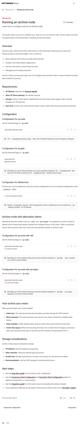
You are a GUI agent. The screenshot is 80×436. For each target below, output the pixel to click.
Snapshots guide (18, 384)
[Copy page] (68, 22)
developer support (69, 388)
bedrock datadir (31, 92)
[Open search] (70, 3)
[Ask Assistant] (74, 129)
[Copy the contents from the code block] (71, 129)
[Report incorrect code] (67, 129)
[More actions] (77, 3)
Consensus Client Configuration (24, 377)
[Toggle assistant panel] (74, 3)
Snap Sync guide (18, 373)
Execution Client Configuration (51, 377)
